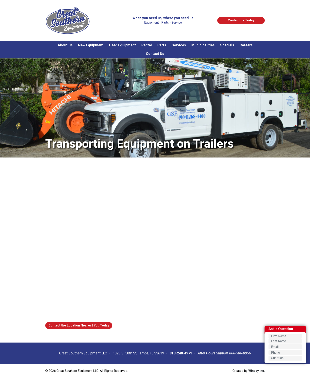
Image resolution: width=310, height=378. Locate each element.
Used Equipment (122, 45)
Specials (227, 45)
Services (179, 45)
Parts (161, 45)
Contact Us (155, 54)
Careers (246, 45)
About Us (65, 45)
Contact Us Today (241, 20)
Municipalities (203, 45)
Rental (146, 45)
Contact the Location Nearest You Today (78, 325)
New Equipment (91, 45)
